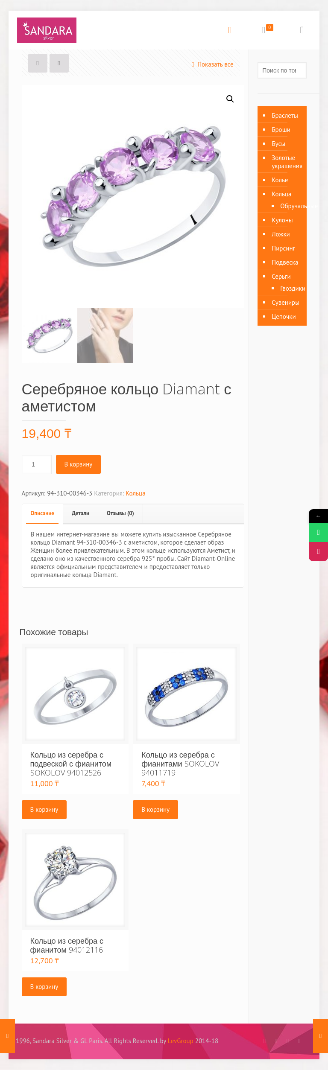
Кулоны (282, 220)
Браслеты (285, 115)
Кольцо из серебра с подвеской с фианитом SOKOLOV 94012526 (71, 763)
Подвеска (285, 262)
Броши (281, 129)
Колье (280, 180)
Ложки (281, 234)
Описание (42, 513)
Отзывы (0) (120, 513)
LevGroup (180, 1041)
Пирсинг (283, 248)
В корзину (78, 464)
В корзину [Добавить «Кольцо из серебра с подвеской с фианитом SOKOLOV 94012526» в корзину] (44, 809)
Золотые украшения (287, 162)
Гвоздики (289, 288)
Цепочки (284, 316)
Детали (80, 513)
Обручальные (289, 206)
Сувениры (285, 302)
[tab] (42, 513)
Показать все (211, 64)
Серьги (281, 276)
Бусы (278, 144)
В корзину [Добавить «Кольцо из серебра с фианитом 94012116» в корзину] (44, 987)
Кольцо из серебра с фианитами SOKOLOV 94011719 (180, 763)
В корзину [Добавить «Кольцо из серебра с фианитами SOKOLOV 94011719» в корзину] (155, 809)
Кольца (135, 493)
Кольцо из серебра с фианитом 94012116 (67, 945)
